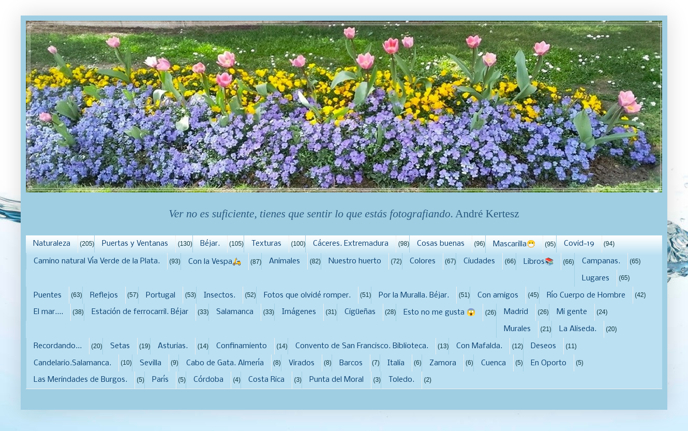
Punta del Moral (336, 380)
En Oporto (548, 363)
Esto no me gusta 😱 (439, 312)
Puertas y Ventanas (135, 244)
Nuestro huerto (354, 261)
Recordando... (58, 346)
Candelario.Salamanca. (72, 363)
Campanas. (601, 261)
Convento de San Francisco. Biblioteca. (361, 346)
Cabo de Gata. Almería (225, 363)
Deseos (543, 346)
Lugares (595, 278)
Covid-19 (579, 244)
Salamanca (234, 312)
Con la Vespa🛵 (214, 262)
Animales (284, 261)
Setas (120, 346)
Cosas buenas (441, 244)
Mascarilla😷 (514, 244)
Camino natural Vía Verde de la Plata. (97, 261)
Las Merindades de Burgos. (80, 380)
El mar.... (48, 312)
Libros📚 (539, 262)
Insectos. (219, 295)
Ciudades (479, 261)
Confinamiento (241, 346)
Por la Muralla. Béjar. (414, 295)
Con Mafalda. (479, 346)
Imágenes (299, 312)
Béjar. (210, 244)
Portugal (160, 295)
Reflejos (104, 295)
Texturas (266, 244)
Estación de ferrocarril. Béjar (140, 312)
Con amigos (497, 295)
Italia (396, 363)
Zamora (442, 363)
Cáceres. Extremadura (350, 244)
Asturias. (173, 346)
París (160, 380)
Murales (517, 329)
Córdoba (208, 380)
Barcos (351, 363)
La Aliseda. (577, 329)
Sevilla (150, 363)
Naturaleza (51, 244)
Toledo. (401, 380)
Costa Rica (266, 380)
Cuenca (493, 363)
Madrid (516, 312)
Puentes (48, 295)
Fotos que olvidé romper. (307, 295)
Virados (302, 363)
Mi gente (572, 312)
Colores (423, 261)
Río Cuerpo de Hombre (586, 295)
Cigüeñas (360, 312)
